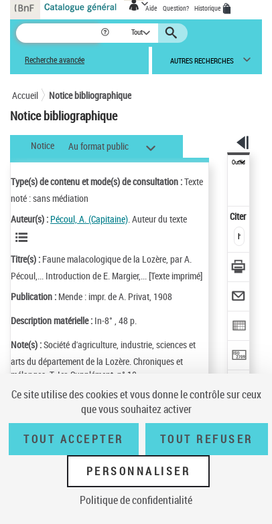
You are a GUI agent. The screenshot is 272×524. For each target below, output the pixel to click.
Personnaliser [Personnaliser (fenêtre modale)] (138, 471)
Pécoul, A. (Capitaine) (89, 219)
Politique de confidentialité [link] (136, 500)
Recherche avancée (54, 60)
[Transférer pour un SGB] (239, 356)
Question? (176, 8)
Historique (208, 8)
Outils (238, 162)
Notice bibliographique (90, 95)
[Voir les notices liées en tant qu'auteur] (23, 237)
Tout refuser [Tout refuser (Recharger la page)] (206, 439)
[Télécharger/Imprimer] (239, 268)
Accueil (25, 95)
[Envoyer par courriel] (239, 297)
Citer (239, 216)
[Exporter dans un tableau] (239, 327)
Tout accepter (73, 439)
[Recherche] (58, 33)
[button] (106, 33)
